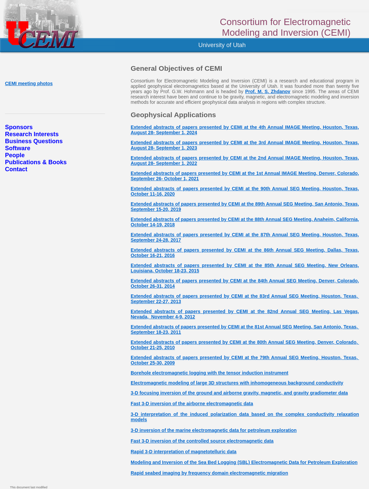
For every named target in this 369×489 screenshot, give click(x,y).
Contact (16, 169)
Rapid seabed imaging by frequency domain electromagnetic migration (209, 473)
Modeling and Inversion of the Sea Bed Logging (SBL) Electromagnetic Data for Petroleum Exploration (244, 462)
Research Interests (32, 134)
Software (17, 148)
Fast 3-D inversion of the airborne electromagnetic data (192, 403)
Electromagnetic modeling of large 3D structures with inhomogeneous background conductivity (237, 383)
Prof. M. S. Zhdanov (267, 91)
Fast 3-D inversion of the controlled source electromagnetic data (202, 441)
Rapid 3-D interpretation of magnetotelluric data (183, 451)
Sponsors (19, 127)
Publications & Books (36, 162)
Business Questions (34, 141)
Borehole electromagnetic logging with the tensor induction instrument (209, 373)
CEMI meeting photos (29, 83)
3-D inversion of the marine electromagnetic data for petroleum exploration (214, 430)
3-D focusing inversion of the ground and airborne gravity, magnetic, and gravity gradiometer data (239, 393)
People (15, 155)
